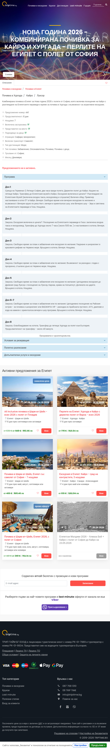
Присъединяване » (55, 607)
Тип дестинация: (13, 145)
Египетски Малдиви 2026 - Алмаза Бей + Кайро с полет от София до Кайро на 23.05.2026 (81, 540)
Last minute (76, 5)
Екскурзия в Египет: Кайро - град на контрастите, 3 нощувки (78, 476)
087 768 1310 (66, 686)
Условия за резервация (16, 340)
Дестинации (62, 5)
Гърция (87, 5)
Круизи (52, 5)
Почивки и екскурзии (37, 5)
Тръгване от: (11, 153)
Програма (9, 176)
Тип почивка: (11, 149)
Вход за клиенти (11, 703)
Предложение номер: (15, 112)
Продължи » (98, 745)
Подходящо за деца (14, 132)
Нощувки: (9, 120)
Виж (46, 430)
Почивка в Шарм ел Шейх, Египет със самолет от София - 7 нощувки (24, 476)
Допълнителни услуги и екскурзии (22, 355)
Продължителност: (14, 116)
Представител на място (16, 128)
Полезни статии (10, 699)
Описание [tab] (7, 82)
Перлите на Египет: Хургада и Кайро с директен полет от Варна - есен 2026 (79, 413)
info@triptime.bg (69, 694)
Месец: (8, 157)
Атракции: (9, 137)
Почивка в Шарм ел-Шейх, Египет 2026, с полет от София (26, 538)
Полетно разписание (15, 347)
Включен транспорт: (14, 141)
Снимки (8, 74)
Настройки (80, 745)
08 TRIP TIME (66, 690)
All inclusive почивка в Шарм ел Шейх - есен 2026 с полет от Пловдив (25, 413)
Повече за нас (67, 699)
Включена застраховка (15, 124)
